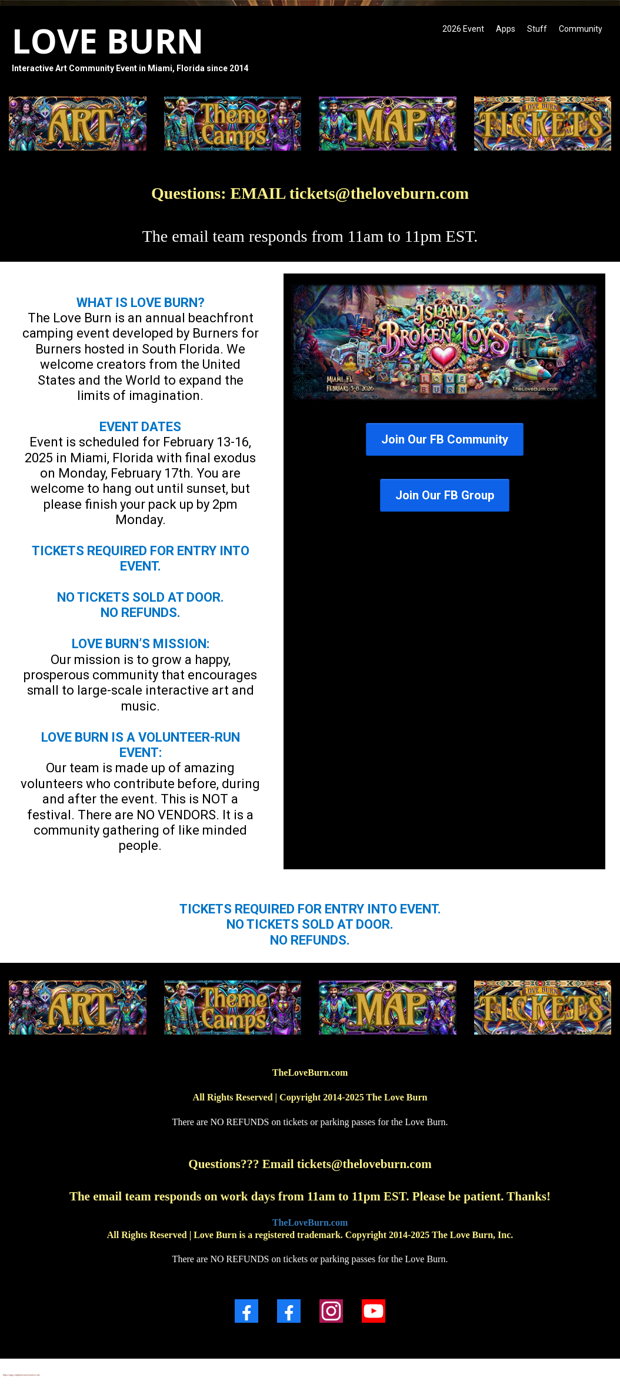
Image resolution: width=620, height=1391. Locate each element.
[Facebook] (246, 1311)
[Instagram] (331, 1311)
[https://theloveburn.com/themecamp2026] (233, 123)
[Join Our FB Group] (444, 495)
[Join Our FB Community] (445, 439)
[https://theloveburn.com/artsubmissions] (77, 123)
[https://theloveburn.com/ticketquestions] (543, 123)
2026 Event (463, 29)
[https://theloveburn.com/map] (387, 123)
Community (580, 29)
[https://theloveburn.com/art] (77, 1007)
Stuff (537, 29)
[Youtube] (373, 1311)
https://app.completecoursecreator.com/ (21, 1374)
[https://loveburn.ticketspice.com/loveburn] (444, 342)
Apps (505, 29)
